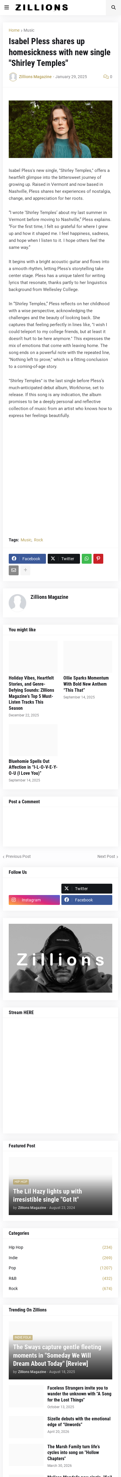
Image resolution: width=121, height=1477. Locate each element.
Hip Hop (60, 1247)
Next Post (106, 856)
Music (29, 30)
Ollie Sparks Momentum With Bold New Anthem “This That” (86, 684)
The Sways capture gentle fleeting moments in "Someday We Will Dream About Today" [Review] (57, 1355)
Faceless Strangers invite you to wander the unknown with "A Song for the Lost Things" (79, 1394)
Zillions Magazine (49, 597)
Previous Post (18, 856)
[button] (6, 7)
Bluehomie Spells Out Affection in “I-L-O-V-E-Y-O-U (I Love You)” (33, 767)
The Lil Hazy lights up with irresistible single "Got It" (47, 1195)
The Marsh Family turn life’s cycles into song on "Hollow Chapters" (73, 1453)
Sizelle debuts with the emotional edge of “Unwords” (79, 1422)
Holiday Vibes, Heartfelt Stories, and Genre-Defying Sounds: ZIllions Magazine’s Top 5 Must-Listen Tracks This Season (31, 693)
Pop (60, 1268)
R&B (60, 1279)
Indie (60, 1258)
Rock (38, 540)
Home (14, 30)
